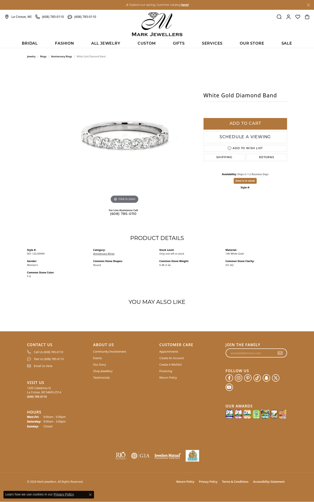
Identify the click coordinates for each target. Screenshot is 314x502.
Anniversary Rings (61, 56)
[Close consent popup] (90, 494)
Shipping (224, 157)
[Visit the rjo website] (120, 456)
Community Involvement (109, 352)
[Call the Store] (37, 397)
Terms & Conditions (235, 482)
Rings (43, 56)
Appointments (168, 352)
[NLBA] (192, 456)
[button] (279, 16)
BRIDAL (30, 44)
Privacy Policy (208, 482)
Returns (266, 157)
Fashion (64, 44)
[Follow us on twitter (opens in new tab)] (275, 378)
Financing (165, 371)
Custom (147, 44)
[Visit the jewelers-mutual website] (167, 456)
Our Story (99, 365)
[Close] (308, 5)
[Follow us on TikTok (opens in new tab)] (257, 378)
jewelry (31, 56)
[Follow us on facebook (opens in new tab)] (229, 378)
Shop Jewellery (103, 371)
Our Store (252, 44)
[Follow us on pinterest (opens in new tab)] (248, 378)
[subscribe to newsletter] (280, 353)
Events (97, 358)
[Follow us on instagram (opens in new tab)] (238, 378)
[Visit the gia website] (140, 456)
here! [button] (185, 5)
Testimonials (101, 378)
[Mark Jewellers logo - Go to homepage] (157, 24)
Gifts (179, 44)
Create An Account (171, 358)
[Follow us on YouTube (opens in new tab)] (229, 387)
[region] (124, 135)
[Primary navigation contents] (157, 43)
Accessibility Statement (269, 482)
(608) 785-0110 (123, 214)
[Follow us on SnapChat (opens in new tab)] (266, 378)
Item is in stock (245, 180)
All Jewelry (105, 44)
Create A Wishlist (170, 365)
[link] (18, 16)
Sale (287, 44)
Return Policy (168, 378)
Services (212, 44)
